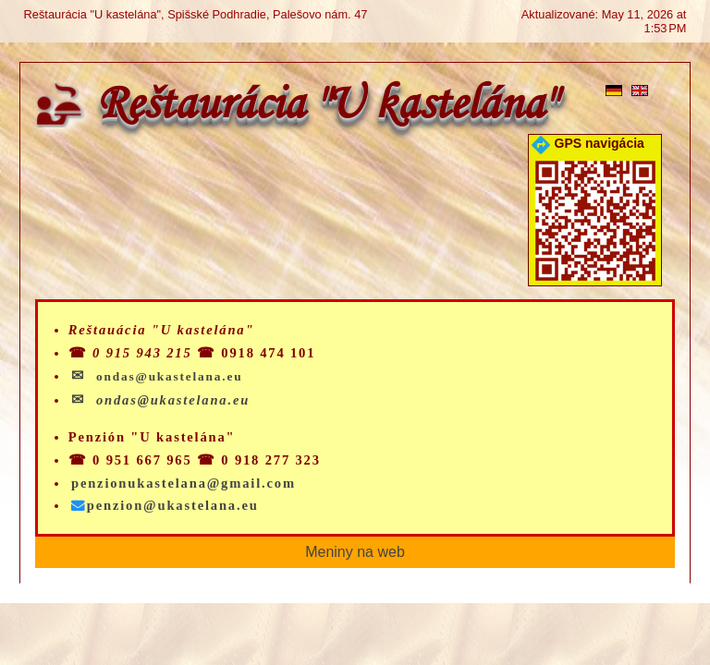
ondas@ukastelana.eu (173, 400)
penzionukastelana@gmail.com (183, 483)
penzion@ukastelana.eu (165, 505)
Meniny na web (355, 552)
